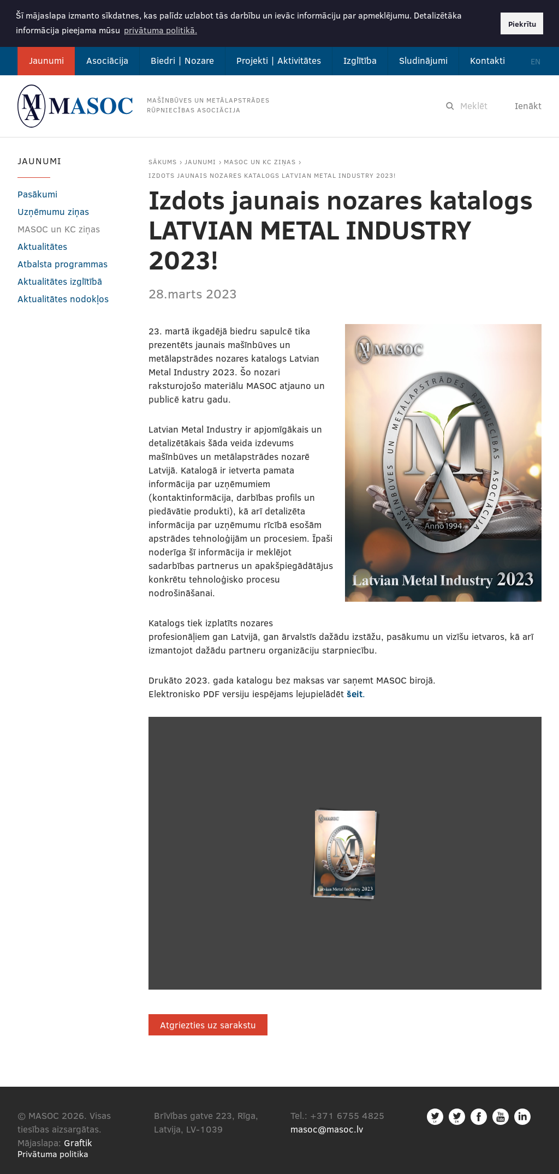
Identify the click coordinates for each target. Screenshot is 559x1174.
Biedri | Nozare (182, 60)
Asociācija (107, 60)
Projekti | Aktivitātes (278, 60)
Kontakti (487, 60)
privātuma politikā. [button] (160, 29)
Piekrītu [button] (522, 23)
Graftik (78, 1142)
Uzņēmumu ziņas (53, 211)
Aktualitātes (42, 246)
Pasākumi (37, 194)
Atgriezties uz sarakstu (208, 1025)
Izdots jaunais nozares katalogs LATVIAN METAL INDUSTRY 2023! (272, 175)
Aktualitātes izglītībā (59, 281)
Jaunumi (46, 60)
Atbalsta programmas (62, 263)
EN (535, 61)
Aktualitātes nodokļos (63, 298)
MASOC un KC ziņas (260, 161)
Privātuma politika (52, 1153)
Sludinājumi (423, 60)
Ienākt (528, 105)
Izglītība (360, 60)
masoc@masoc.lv (326, 1129)
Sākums (162, 161)
